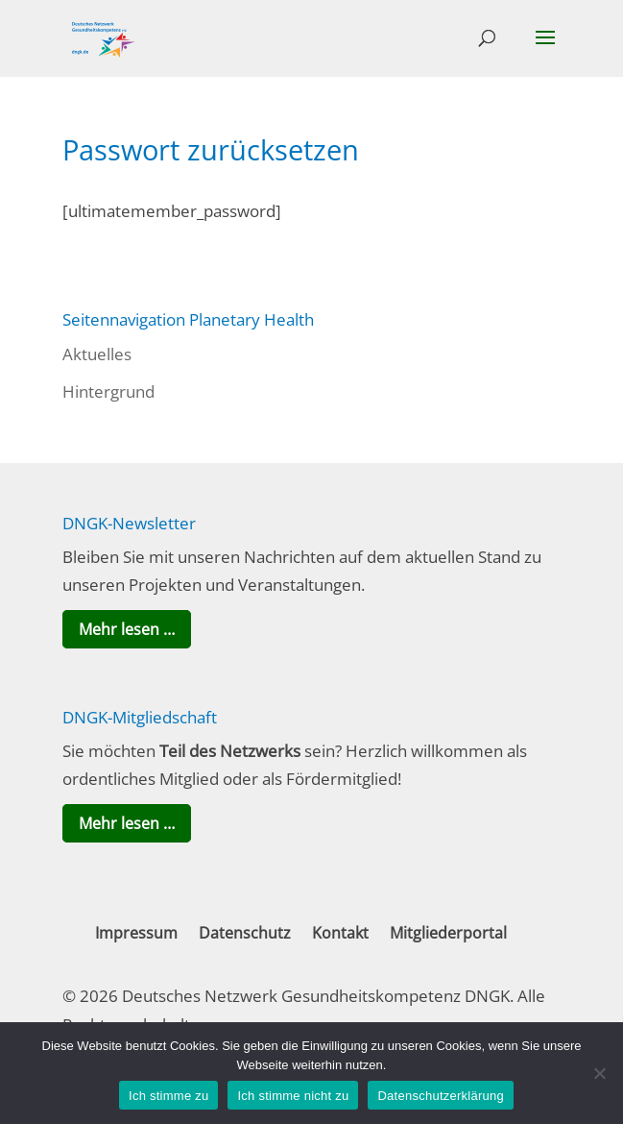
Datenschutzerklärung (440, 1095)
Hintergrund (108, 391)
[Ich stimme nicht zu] (599, 1073)
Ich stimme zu (168, 1095)
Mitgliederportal (448, 932)
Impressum (136, 932)
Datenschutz (245, 932)
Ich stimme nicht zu (292, 1095)
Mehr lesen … (127, 629)
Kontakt (340, 932)
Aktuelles (97, 354)
